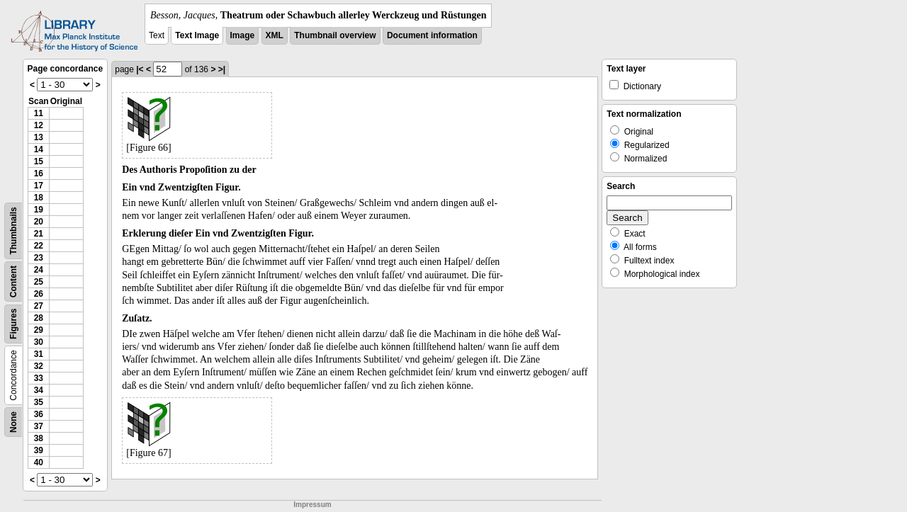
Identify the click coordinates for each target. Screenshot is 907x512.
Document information (432, 35)
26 (38, 294)
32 (38, 366)
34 (38, 390)
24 (38, 270)
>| (221, 69)
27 (38, 306)
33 (38, 378)
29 (38, 330)
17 (38, 185)
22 (38, 246)
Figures (13, 324)
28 (38, 318)
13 (38, 137)
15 (38, 161)
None (13, 422)
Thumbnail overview (335, 35)
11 (38, 113)
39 (38, 450)
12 (38, 125)
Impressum (312, 504)
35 (38, 402)
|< (139, 69)
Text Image (197, 35)
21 (38, 234)
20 (38, 222)
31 (38, 354)
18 (38, 198)
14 (38, 149)
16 (38, 173)
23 (38, 258)
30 (38, 342)
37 (38, 426)
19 (38, 210)
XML (274, 35)
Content (13, 281)
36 (38, 414)
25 (38, 282)
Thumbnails (13, 230)
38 (38, 438)
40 (38, 462)
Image (242, 35)
